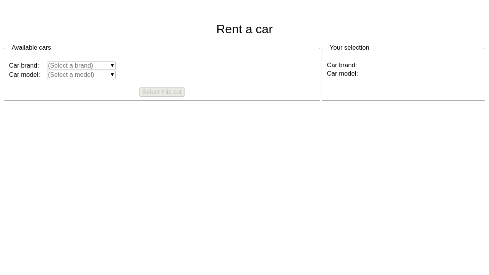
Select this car (162, 91)
